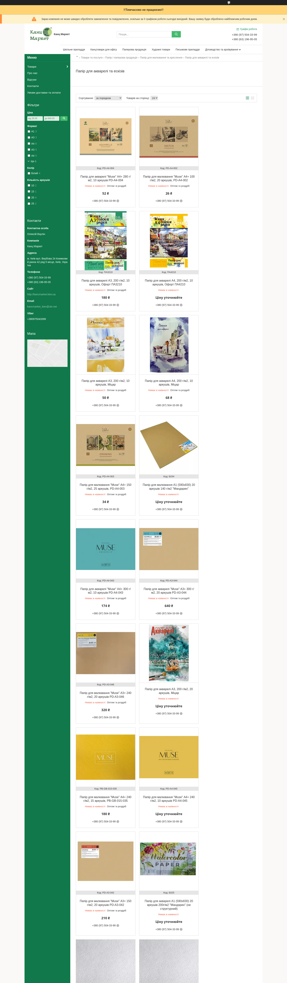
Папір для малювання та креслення (161, 57)
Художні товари (161, 49)
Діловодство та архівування (221, 49)
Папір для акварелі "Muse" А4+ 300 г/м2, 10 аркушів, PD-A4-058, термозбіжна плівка (104, 796)
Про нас (32, 73)
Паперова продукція (134, 49)
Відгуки (31, 79)
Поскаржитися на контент (137, 979)
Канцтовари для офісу (103, 49)
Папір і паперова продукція (121, 57)
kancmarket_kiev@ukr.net (42, 306)
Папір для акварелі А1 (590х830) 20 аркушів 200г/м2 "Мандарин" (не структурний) (105, 690)
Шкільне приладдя (74, 49)
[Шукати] (176, 34)
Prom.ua (160, 976)
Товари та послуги (91, 57)
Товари (31, 66)
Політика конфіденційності (164, 979)
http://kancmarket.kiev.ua (41, 294)
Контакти (33, 86)
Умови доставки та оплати (44, 92)
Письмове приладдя (188, 49)
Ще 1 (33, 161)
